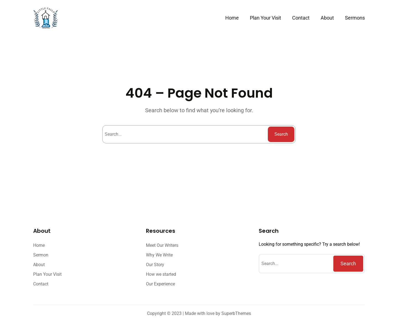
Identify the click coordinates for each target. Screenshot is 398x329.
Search (281, 134)
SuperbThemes (236, 313)
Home (232, 18)
